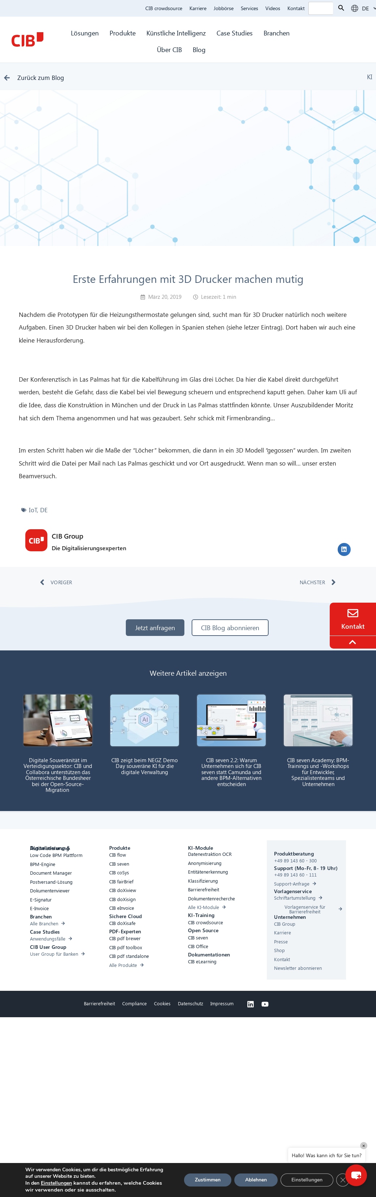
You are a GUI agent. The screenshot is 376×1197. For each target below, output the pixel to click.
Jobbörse (224, 8)
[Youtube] (265, 1004)
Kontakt (296, 8)
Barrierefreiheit (99, 1003)
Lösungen (85, 32)
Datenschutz (190, 1003)
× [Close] (364, 1145)
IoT (33, 510)
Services (249, 8)
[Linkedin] (250, 1004)
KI (369, 76)
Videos (272, 8)
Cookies (162, 1003)
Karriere (197, 8)
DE (44, 510)
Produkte (123, 32)
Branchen (277, 32)
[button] (344, 549)
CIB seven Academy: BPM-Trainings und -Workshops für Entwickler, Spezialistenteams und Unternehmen (318, 772)
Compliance (134, 1003)
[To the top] (353, 642)
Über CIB (169, 49)
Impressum (222, 1003)
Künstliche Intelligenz (176, 32)
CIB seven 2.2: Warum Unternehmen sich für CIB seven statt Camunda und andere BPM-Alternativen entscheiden (231, 772)
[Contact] (352, 613)
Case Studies (235, 32)
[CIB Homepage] (27, 39)
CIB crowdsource (163, 8)
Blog (199, 49)
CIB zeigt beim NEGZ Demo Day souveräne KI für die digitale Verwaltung (144, 766)
